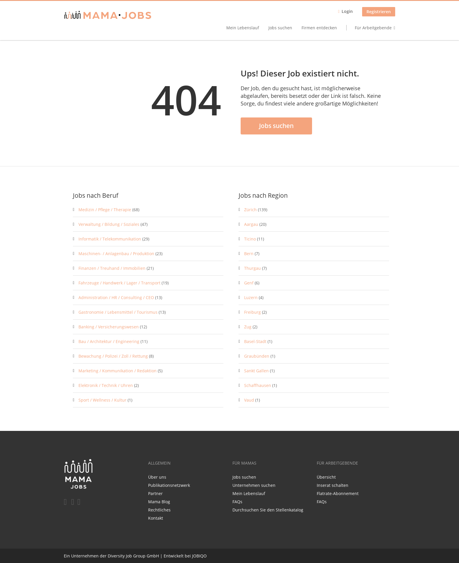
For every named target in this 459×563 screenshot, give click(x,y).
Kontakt (155, 518)
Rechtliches (159, 510)
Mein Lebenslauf (242, 27)
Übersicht (326, 477)
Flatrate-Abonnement (338, 493)
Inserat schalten (332, 485)
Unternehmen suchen (253, 485)
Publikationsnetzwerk (169, 485)
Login (347, 11)
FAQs (237, 501)
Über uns (157, 477)
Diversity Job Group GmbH (133, 556)
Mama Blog (159, 501)
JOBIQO (199, 556)
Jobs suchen (280, 27)
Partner (155, 493)
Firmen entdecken (319, 27)
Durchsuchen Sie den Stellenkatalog (267, 510)
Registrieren (378, 11)
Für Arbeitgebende (373, 27)
